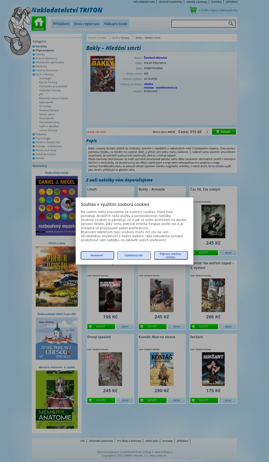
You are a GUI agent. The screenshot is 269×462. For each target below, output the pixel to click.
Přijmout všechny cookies (170, 255)
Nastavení (97, 255)
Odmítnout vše (134, 255)
